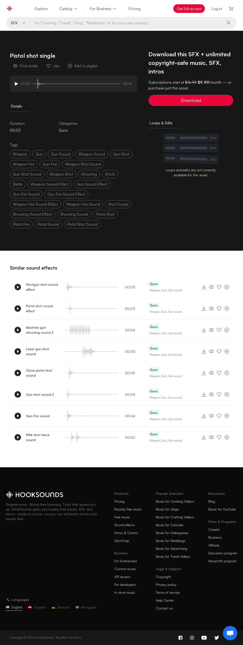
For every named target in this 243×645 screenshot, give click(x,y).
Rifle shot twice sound (38, 437)
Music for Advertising (171, 548)
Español (37, 607)
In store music (124, 592)
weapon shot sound (83, 164)
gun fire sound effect (66, 194)
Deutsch (61, 607)
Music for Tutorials (169, 525)
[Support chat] (230, 633)
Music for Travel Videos (173, 556)
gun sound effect (92, 184)
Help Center (165, 600)
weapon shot (61, 174)
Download (191, 100)
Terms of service (168, 592)
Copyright (163, 577)
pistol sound (48, 224)
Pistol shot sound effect (39, 308)
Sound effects (124, 525)
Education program (222, 553)
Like (52, 65)
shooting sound (74, 214)
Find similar (25, 65)
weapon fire (24, 164)
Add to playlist (82, 65)
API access (122, 577)
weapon (20, 154)
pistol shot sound (82, 224)
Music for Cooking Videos (175, 501)
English (14, 607)
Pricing (134, 8)
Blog (211, 501)
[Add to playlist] (226, 287)
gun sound (60, 154)
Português (85, 607)
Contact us (164, 608)
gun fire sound (26, 194)
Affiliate (213, 545)
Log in (216, 8)
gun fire (50, 164)
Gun (164, 290)
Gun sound (175, 290)
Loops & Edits (161, 122)
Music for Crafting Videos (175, 517)
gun (39, 154)
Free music (122, 517)
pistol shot (105, 214)
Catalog (68, 8)
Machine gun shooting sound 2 (39, 329)
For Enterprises (125, 561)
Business (215, 537)
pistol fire (21, 224)
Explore (41, 8)
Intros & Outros (126, 533)
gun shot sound (27, 174)
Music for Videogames (172, 533)
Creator (214, 529)
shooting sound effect (32, 214)
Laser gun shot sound (37, 351)
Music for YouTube (222, 509)
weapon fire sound (83, 204)
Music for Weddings (170, 541)
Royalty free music (128, 509)
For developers (125, 585)
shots (110, 174)
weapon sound (91, 154)
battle (18, 184)
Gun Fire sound (38, 416)
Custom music (125, 569)
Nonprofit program (222, 561)
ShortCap (121, 541)
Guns (63, 130)
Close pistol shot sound (39, 372)
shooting (89, 174)
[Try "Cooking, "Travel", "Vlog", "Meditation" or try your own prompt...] (126, 22)
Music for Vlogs (167, 509)
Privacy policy (166, 585)
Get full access (189, 8)
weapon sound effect (50, 184)
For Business (103, 8)
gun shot (121, 154)
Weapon (154, 290)
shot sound (118, 204)
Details (16, 106)
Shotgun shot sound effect (42, 286)
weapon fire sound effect (35, 204)
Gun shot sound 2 (40, 394)
